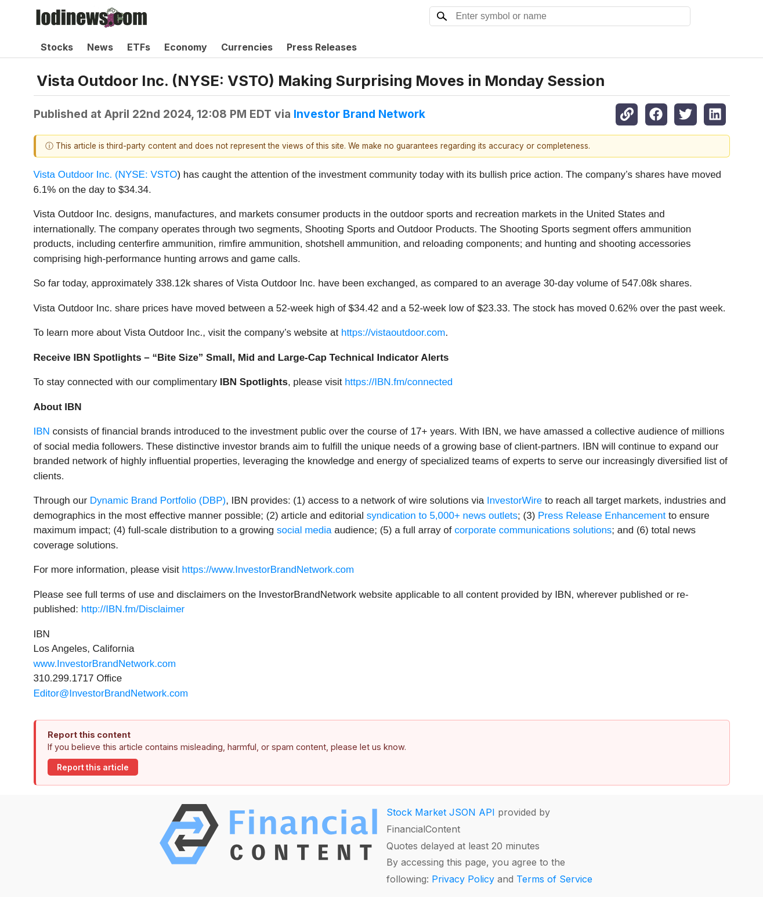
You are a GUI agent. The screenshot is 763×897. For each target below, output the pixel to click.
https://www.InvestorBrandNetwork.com (268, 569)
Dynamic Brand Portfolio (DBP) (158, 500)
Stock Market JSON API (440, 812)
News (100, 47)
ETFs (138, 47)
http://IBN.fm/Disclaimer (133, 609)
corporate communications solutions (533, 530)
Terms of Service (554, 879)
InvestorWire (514, 500)
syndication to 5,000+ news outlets (442, 515)
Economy (185, 47)
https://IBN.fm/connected (399, 381)
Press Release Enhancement (602, 515)
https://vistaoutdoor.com (393, 332)
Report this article (93, 767)
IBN (42, 431)
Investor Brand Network (359, 114)
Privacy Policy (463, 879)
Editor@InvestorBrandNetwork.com (111, 693)
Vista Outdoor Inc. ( (76, 174)
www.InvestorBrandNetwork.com (105, 663)
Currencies (247, 47)
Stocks (57, 47)
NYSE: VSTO (148, 174)
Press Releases (322, 47)
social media (304, 530)
